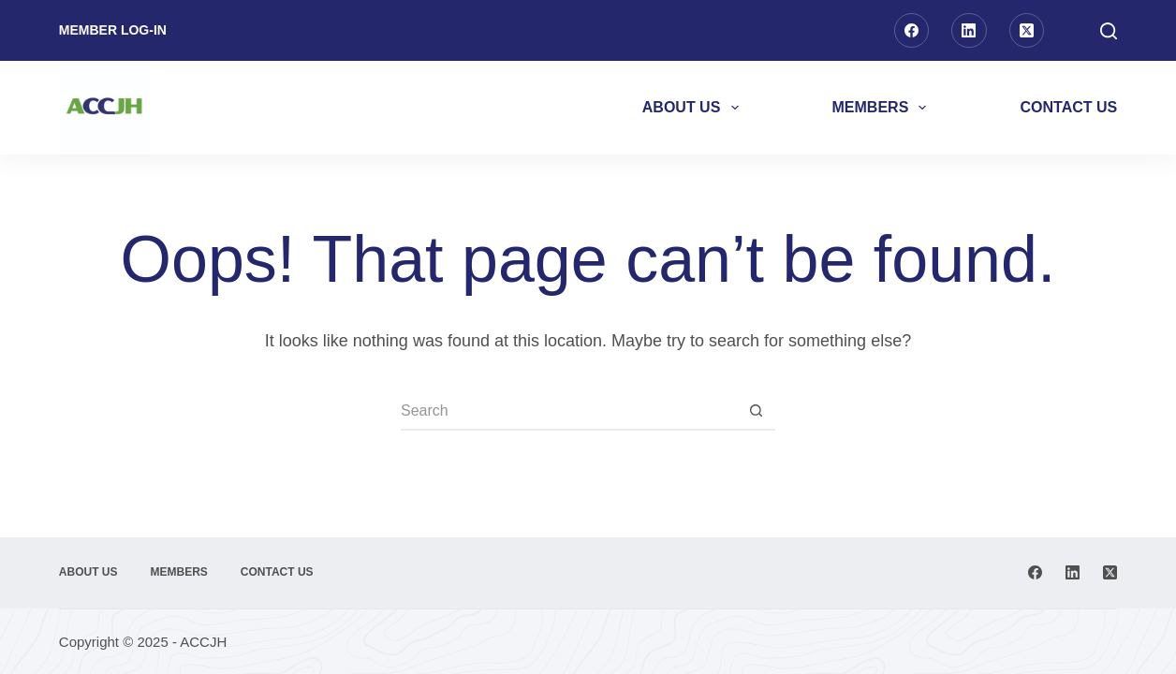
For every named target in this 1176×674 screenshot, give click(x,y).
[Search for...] (569, 412)
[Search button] (756, 412)
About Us (694, 107)
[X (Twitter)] (1027, 31)
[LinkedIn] (969, 31)
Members (883, 107)
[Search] (1108, 30)
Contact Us (1068, 107)
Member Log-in (113, 29)
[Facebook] (912, 31)
